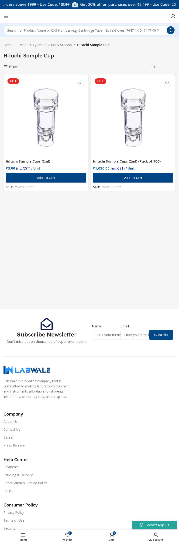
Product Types (31, 44)
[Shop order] (153, 66)
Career (8, 437)
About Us (10, 421)
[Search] (89, 30)
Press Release (14, 445)
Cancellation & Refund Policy (25, 483)
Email (124, 326)
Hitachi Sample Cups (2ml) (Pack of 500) (128, 161)
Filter (13, 67)
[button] (46, 178)
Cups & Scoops (60, 44)
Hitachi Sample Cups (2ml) (29, 161)
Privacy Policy (13, 512)
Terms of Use (13, 520)
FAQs (7, 491)
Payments (11, 467)
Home (8, 44)
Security (9, 528)
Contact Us (11, 429)
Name (96, 326)
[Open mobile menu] (5, 16)
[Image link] (26, 369)
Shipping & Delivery (18, 475)
